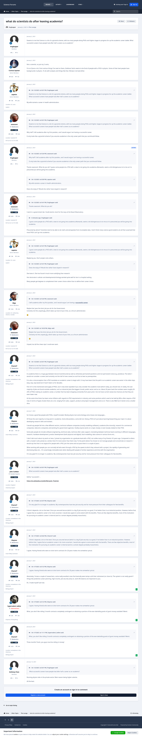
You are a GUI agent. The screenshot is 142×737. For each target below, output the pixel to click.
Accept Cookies (118, 733)
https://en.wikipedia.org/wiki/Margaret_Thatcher (43, 481)
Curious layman (14, 71)
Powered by (129, 725)
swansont (14, 124)
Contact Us (17, 725)
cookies (15, 734)
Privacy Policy (8, 725)
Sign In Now (104, 695)
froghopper (12, 27)
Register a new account (38, 695)
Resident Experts (15, 474)
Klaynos (14, 421)
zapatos (14, 94)
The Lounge (32, 27)
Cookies (25, 725)
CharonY (14, 366)
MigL (14, 303)
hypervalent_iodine (14, 606)
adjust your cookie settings (60, 734)
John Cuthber (14, 472)
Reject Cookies (132, 733)
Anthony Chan (14, 672)
